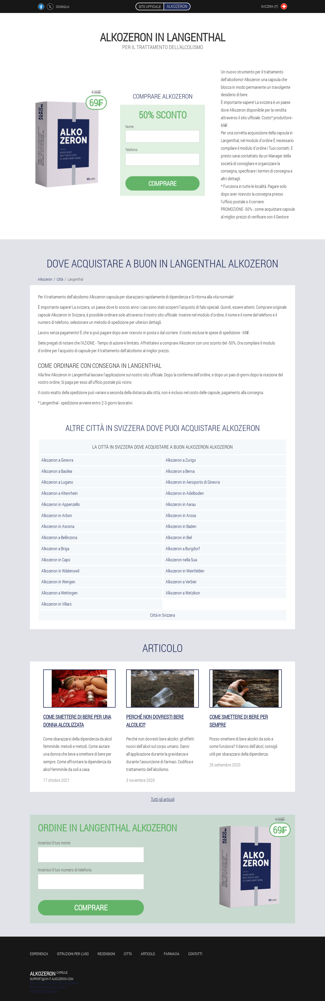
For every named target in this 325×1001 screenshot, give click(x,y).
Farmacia (171, 953)
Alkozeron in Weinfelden (185, 571)
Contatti (195, 953)
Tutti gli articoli (162, 799)
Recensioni (106, 953)
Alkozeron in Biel (179, 537)
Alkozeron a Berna (180, 471)
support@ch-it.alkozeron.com (51, 979)
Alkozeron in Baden (181, 526)
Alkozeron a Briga (55, 548)
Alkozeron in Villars (56, 604)
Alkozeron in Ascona (57, 526)
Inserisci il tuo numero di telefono (65, 870)
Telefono (131, 150)
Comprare (162, 183)
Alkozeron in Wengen (58, 581)
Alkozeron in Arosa (181, 515)
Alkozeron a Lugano (57, 482)
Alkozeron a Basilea (56, 471)
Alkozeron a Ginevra (57, 460)
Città (128, 953)
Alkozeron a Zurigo (181, 460)
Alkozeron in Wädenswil (60, 571)
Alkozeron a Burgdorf (183, 548)
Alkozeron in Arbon (56, 515)
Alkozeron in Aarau (181, 504)
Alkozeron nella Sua (181, 559)
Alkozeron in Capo (55, 559)
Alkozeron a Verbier (181, 581)
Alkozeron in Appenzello (60, 504)
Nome (129, 127)
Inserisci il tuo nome (54, 843)
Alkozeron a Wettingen (59, 593)
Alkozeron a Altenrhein (59, 493)
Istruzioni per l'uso (73, 953)
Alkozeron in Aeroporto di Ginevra (193, 482)
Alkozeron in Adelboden (185, 493)
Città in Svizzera (162, 615)
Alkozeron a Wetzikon (183, 593)
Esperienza (39, 953)
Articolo (148, 953)
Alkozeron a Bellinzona (59, 537)
